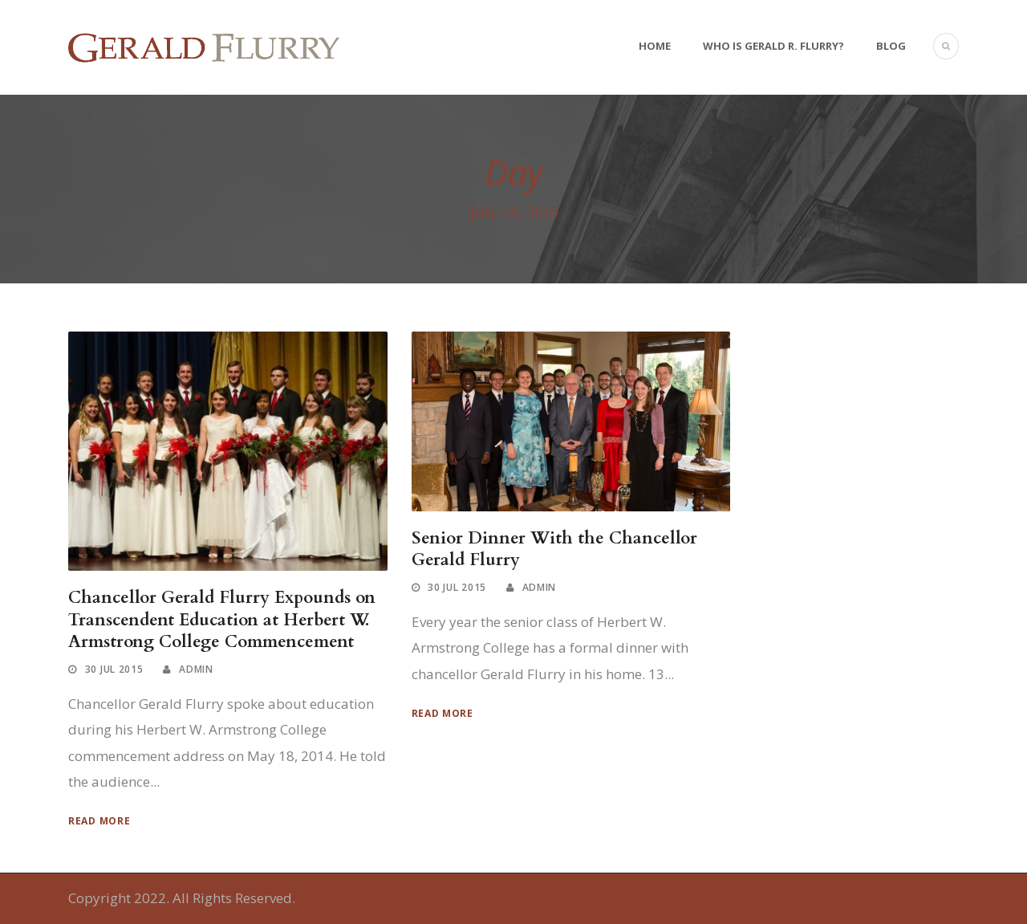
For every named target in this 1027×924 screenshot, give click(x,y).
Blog (891, 46)
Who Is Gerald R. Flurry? (773, 46)
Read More (99, 821)
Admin (196, 669)
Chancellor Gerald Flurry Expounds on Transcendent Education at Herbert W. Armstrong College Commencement (221, 619)
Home (655, 46)
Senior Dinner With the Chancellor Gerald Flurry (554, 549)
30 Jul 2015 (114, 669)
